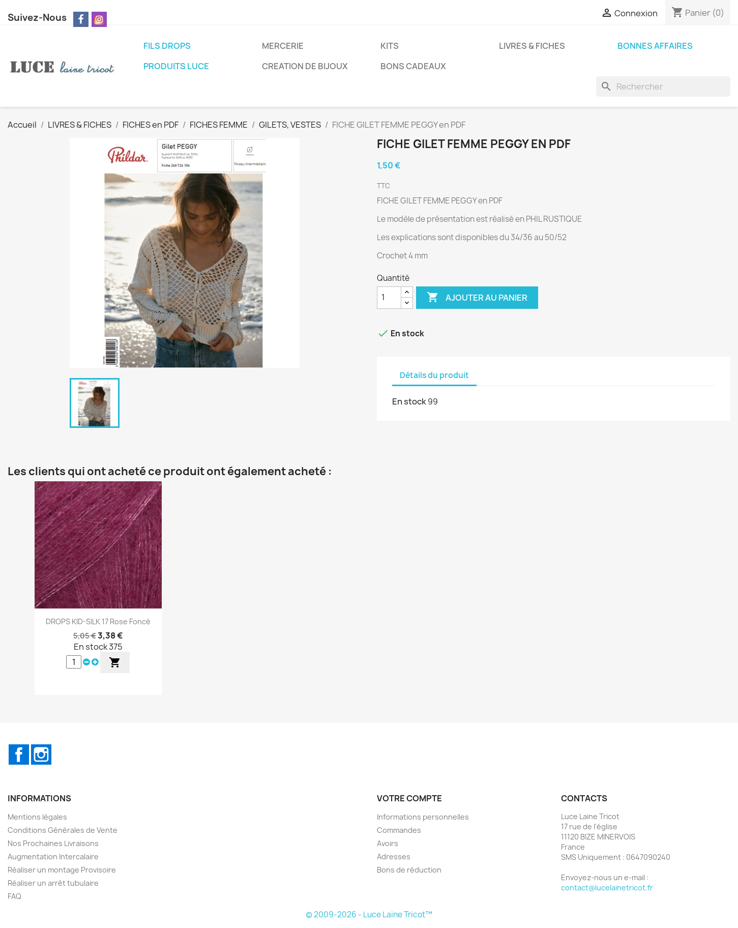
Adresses (393, 856)
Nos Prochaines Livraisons (53, 843)
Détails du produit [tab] (434, 375)
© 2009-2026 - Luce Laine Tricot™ (369, 914)
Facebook (19, 754)
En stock (409, 401)
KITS (389, 45)
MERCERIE (283, 45)
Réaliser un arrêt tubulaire (53, 883)
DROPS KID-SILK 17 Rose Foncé (98, 621)
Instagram (41, 754)
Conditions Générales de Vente (62, 830)
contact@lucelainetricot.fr (607, 887)
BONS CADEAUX (413, 66)
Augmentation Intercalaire (53, 856)
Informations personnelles (423, 817)
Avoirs (387, 843)
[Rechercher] (663, 86)
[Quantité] (389, 297)
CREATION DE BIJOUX (305, 66)
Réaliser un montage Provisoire (62, 870)
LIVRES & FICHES (532, 45)
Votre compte (409, 798)
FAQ (14, 896)
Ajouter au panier (477, 297)
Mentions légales (37, 817)
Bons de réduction (409, 870)
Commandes (399, 830)
